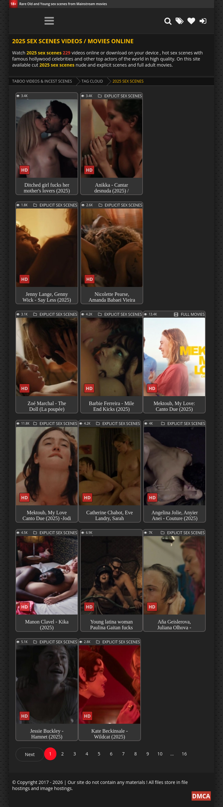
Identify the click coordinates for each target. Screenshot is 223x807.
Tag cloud (92, 81)
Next (30, 754)
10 (159, 754)
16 (184, 754)
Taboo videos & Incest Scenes (42, 81)
